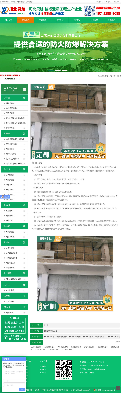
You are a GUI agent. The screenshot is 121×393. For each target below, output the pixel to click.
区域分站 (98, 2)
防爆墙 (119, 76)
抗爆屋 (7, 284)
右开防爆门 (10, 194)
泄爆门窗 (9, 221)
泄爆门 (7, 205)
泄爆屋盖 (8, 273)
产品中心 (25, 20)
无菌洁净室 (10, 301)
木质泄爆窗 (10, 268)
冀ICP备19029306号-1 (84, 390)
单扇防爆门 (10, 185)
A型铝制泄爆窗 (11, 258)
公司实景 (94, 20)
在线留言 (116, 2)
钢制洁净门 (10, 313)
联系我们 (111, 20)
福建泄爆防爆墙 (102, 347)
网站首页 (8, 20)
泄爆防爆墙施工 (100, 337)
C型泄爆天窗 (10, 263)
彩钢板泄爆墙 (11, 154)
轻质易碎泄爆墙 (12, 144)
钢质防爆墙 (10, 113)
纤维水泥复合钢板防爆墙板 (16, 123)
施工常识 (60, 20)
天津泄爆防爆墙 (63, 347)
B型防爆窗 (10, 232)
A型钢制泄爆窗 (11, 253)
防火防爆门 (10, 199)
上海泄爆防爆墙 (49, 347)
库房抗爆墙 (10, 128)
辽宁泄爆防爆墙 (67, 349)
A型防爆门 (10, 175)
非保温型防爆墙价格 (50, 331)
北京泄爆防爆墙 (36, 347)
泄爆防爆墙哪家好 (75, 337)
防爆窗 (7, 226)
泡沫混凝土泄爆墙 (12, 159)
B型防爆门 (10, 180)
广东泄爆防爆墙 (89, 347)
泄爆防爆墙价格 (88, 337)
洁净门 (7, 307)
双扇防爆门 (10, 190)
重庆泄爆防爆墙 (76, 347)
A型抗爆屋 (10, 290)
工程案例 (42, 20)
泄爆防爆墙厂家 (49, 337)
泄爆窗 (7, 242)
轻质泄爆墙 (10, 149)
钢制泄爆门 (10, 216)
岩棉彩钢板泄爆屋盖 (13, 279)
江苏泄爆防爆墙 (40, 349)
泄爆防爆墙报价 (61, 337)
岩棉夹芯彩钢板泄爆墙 (14, 164)
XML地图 (108, 2)
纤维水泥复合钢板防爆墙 (15, 118)
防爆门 (7, 169)
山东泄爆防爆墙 (53, 349)
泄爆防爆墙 (10, 103)
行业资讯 (43, 369)
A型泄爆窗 (10, 248)
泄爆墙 (7, 133)
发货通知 (43, 366)
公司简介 (77, 20)
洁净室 (7, 296)
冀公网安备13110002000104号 (105, 390)
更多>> (118, 341)
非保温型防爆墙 (12, 108)
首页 (106, 76)
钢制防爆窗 (10, 237)
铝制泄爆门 (10, 211)
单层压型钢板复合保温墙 (15, 139)
